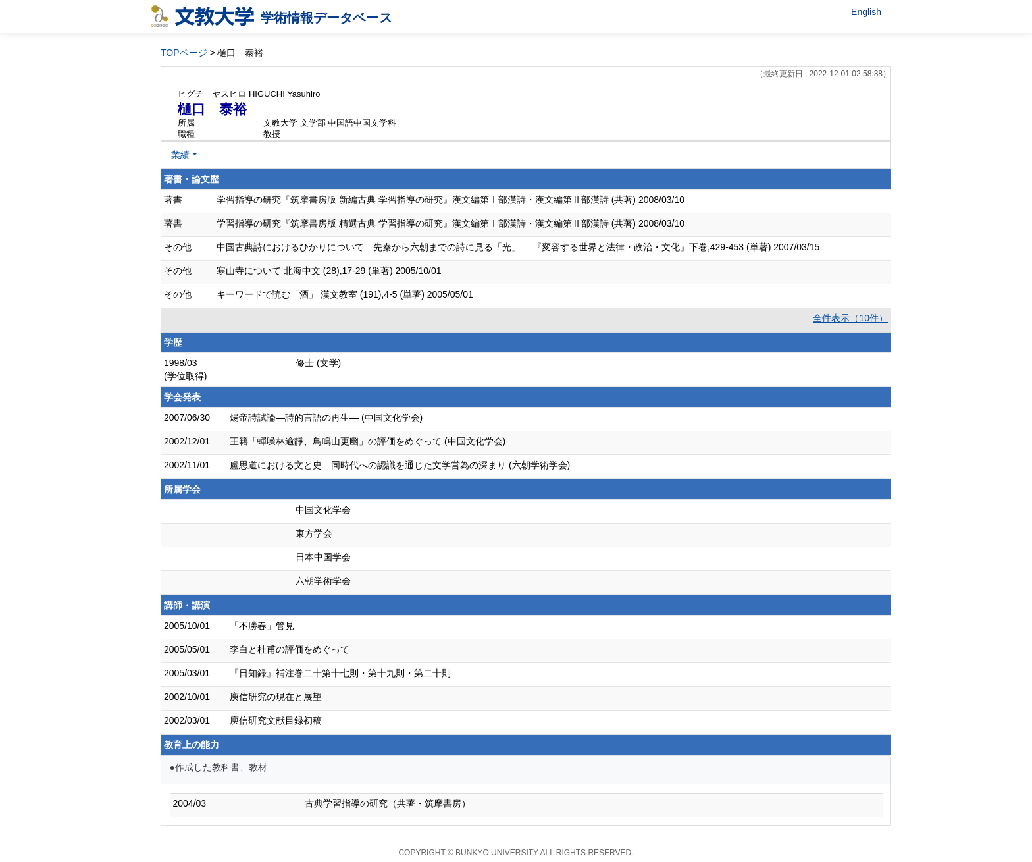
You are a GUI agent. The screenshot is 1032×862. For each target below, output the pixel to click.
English (866, 12)
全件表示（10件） (850, 318)
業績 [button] (180, 154)
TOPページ (184, 52)
